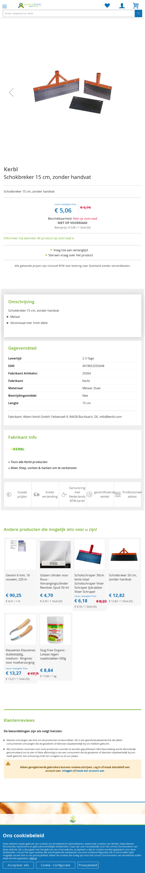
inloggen (67, 770)
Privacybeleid (88, 865)
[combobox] (72, 13)
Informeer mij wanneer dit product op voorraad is (39, 238)
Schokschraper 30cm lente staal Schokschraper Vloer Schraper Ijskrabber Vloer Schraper (89, 583)
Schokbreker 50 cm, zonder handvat (123, 577)
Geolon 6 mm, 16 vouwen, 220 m (18, 577)
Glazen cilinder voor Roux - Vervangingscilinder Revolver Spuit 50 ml (54, 581)
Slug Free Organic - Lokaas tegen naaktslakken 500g (53, 654)
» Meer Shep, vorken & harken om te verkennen (42, 468)
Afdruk (33, 858)
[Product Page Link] (21, 568)
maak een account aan (90, 770)
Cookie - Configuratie (55, 865)
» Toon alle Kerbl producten (27, 462)
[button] (11, 92)
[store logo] (30, 5)
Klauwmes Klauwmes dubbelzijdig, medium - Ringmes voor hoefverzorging (20, 656)
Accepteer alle (18, 865)
